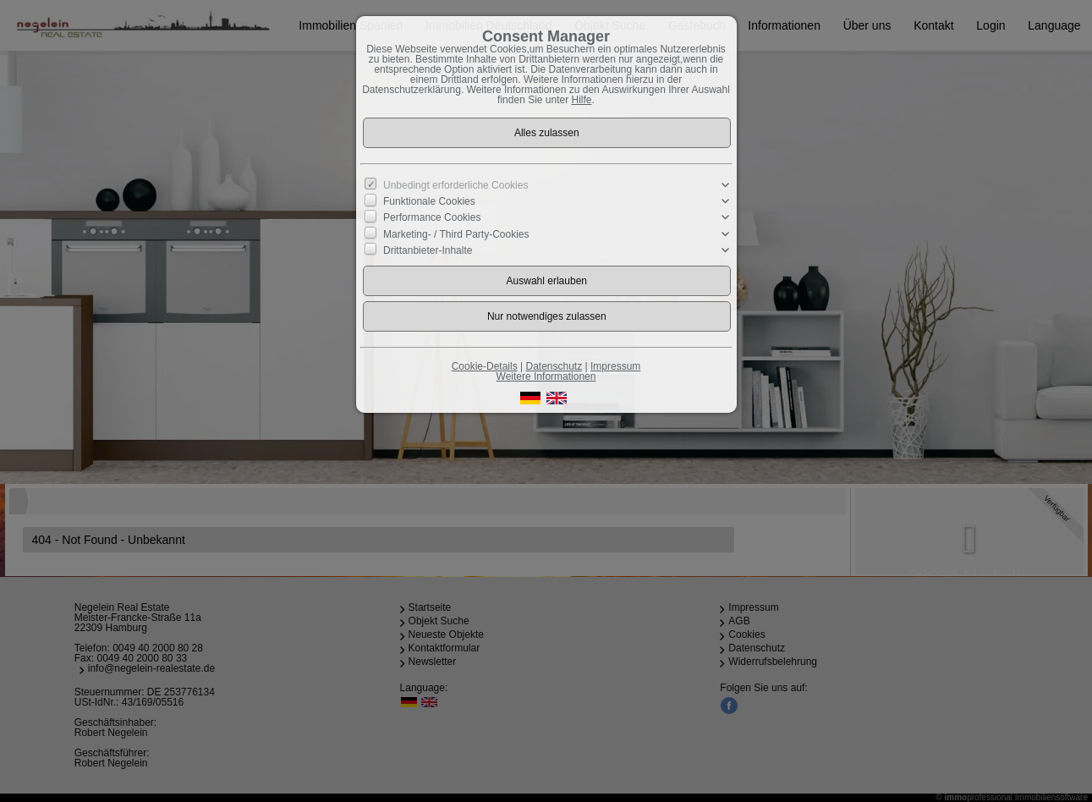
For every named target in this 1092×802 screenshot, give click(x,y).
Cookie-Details (485, 366)
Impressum (615, 366)
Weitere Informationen (546, 376)
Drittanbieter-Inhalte (427, 249)
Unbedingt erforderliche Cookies (455, 185)
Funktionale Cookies (429, 201)
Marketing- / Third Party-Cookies (456, 233)
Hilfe (582, 100)
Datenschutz (553, 366)
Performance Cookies (431, 217)
